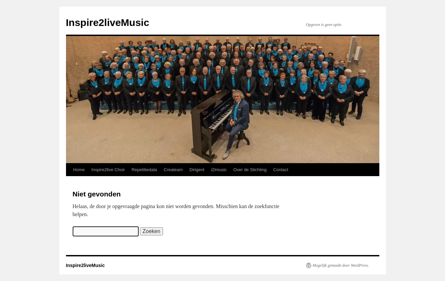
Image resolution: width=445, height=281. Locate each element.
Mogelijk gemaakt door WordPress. (341, 265)
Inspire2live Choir (108, 169)
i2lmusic (219, 169)
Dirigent (196, 169)
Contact (280, 169)
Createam (173, 169)
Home (79, 169)
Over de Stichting (250, 169)
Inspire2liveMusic (107, 22)
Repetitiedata (144, 169)
